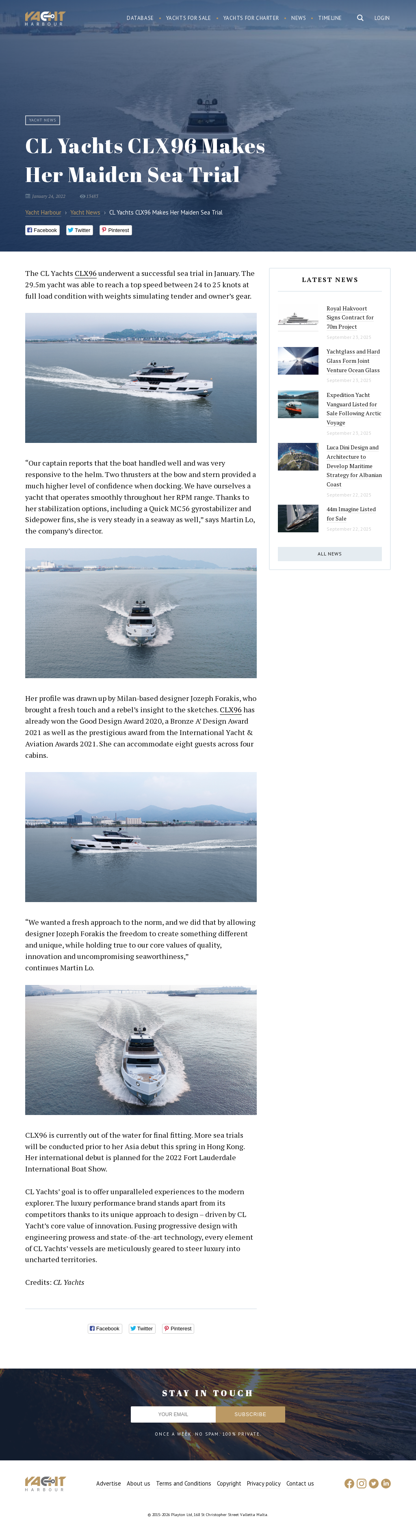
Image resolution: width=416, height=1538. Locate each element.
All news (330, 554)
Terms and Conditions (183, 1483)
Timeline (330, 18)
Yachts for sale (188, 18)
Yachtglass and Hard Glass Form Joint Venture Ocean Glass (353, 360)
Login (382, 18)
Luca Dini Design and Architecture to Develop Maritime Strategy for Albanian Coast (354, 465)
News (298, 18)
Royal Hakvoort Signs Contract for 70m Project (350, 317)
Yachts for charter (251, 18)
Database (140, 18)
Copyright (229, 1483)
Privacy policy (264, 1483)
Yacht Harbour (45, 19)
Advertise (108, 1483)
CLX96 (86, 273)
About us (138, 1483)
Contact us (300, 1483)
